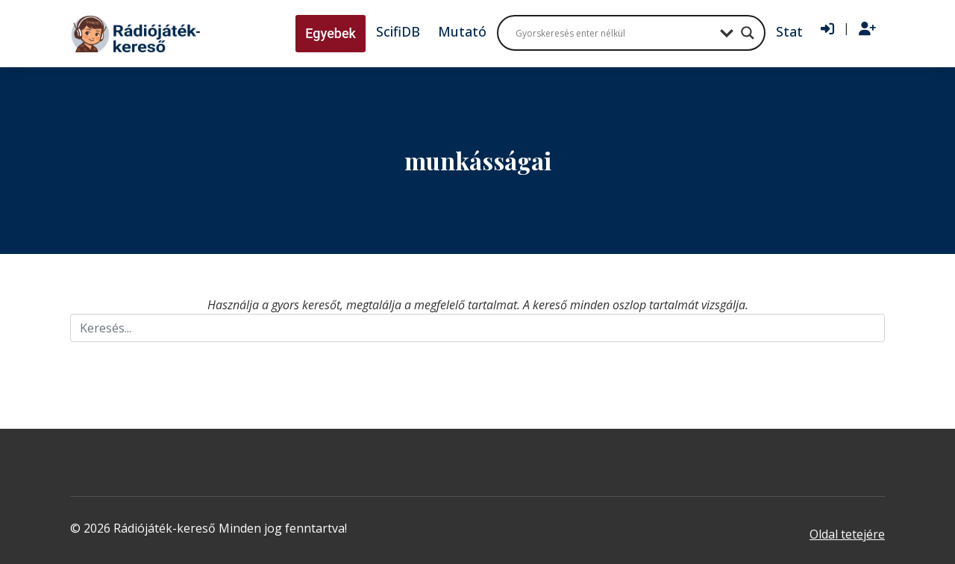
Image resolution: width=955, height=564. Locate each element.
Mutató (462, 31)
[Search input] (614, 32)
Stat (789, 31)
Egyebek (330, 33)
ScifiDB (398, 31)
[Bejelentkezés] (827, 29)
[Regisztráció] (867, 29)
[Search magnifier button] (747, 32)
